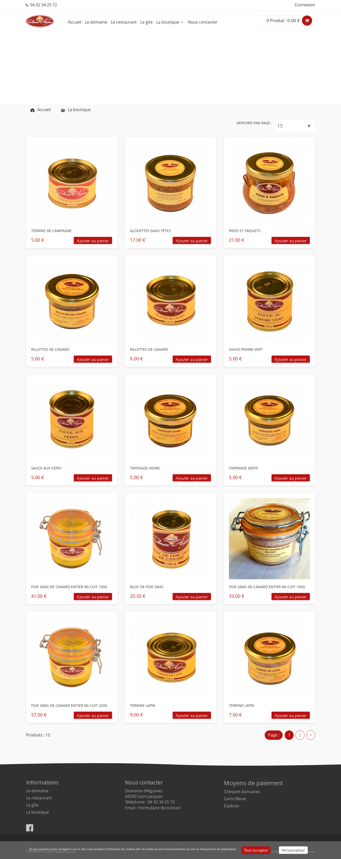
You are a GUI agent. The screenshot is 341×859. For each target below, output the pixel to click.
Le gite (146, 22)
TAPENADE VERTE (243, 468)
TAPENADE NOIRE (145, 468)
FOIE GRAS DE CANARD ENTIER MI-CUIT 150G (267, 586)
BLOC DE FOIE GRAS (147, 586)
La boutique (170, 22)
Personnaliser (293, 850)
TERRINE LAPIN (142, 705)
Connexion (305, 5)
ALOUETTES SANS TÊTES (150, 230)
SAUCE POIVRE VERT (246, 349)
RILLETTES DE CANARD (50, 349)
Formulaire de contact (159, 808)
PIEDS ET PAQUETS (244, 230)
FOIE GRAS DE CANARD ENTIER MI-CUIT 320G (69, 705)
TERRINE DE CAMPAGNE (51, 230)
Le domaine (96, 22)
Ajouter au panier (93, 240)
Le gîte (32, 805)
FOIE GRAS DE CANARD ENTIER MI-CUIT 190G (69, 586)
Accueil (74, 22)
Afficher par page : (254, 122)
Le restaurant (124, 22)
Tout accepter (256, 850)
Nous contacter (203, 22)
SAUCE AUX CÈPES (46, 468)
